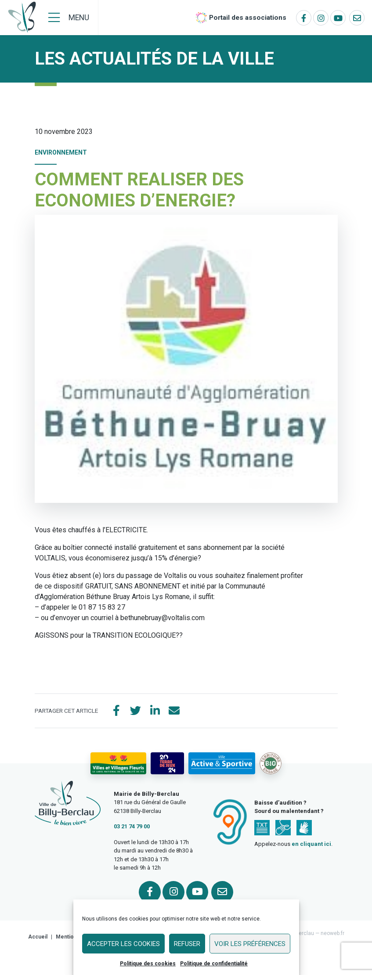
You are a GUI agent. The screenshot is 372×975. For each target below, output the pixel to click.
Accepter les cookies (123, 944)
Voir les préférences (249, 944)
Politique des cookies (148, 964)
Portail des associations (247, 18)
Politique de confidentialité (214, 964)
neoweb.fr (332, 933)
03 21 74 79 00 (132, 826)
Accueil (37, 937)
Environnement (61, 152)
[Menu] (69, 17)
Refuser (187, 944)
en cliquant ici (311, 844)
